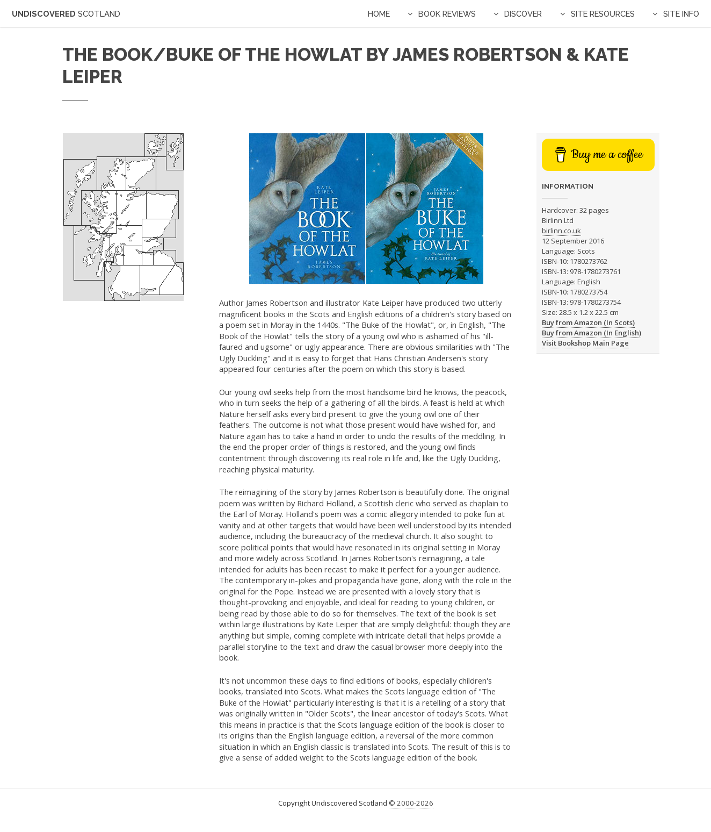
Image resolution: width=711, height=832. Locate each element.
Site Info (681, 13)
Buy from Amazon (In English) (591, 333)
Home (379, 13)
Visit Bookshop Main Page (585, 343)
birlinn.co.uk (561, 230)
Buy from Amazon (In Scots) (588, 322)
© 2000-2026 (411, 803)
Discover (523, 13)
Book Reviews (447, 13)
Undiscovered (66, 13)
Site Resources (603, 13)
